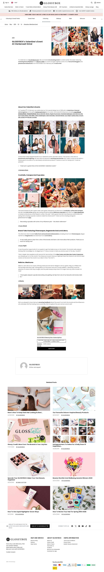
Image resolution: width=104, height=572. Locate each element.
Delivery (33, 542)
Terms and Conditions (69, 540)
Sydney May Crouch (77, 115)
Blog (11, 24)
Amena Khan (24, 170)
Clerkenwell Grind (40, 112)
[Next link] (102, 19)
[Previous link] (1, 19)
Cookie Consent (10, 552)
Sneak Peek (31, 18)
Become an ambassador (53, 549)
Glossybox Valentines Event (31, 24)
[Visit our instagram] (79, 526)
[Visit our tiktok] (86, 526)
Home (6, 24)
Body (94, 18)
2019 (15, 24)
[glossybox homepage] (51, 3)
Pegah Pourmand (55, 114)
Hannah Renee (59, 115)
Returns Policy (34, 540)
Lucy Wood (23, 226)
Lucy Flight (68, 115)
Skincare (82, 18)
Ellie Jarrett (21, 117)
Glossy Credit (50, 542)
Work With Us (50, 546)
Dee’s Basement (79, 212)
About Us (49, 540)
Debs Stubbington (40, 115)
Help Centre (34, 544)
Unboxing (45, 18)
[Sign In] (5, 2)
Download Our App (52, 551)
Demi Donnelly (50, 115)
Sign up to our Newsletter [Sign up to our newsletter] (40, 526)
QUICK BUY (51, 348)
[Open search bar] (92, 3)
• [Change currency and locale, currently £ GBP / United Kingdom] (14, 3)
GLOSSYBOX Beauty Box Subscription (49, 337)
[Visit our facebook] (72, 526)
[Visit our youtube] (82, 526)
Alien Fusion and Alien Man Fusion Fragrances (69, 254)
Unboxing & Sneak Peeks (13, 18)
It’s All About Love (34, 60)
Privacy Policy (67, 542)
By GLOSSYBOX (20, 415)
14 (21, 24)
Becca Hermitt (41, 114)
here (29, 217)
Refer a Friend (50, 544)
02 (18, 24)
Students (49, 547)
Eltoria (47, 114)
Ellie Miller (32, 115)
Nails (70, 18)
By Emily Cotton (21, 482)
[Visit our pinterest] (89, 526)
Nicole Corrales (32, 117)
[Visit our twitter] (75, 526)
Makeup (58, 18)
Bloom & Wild (40, 62)
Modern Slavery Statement (70, 544)
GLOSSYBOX (34, 364)
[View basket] (97, 3)
